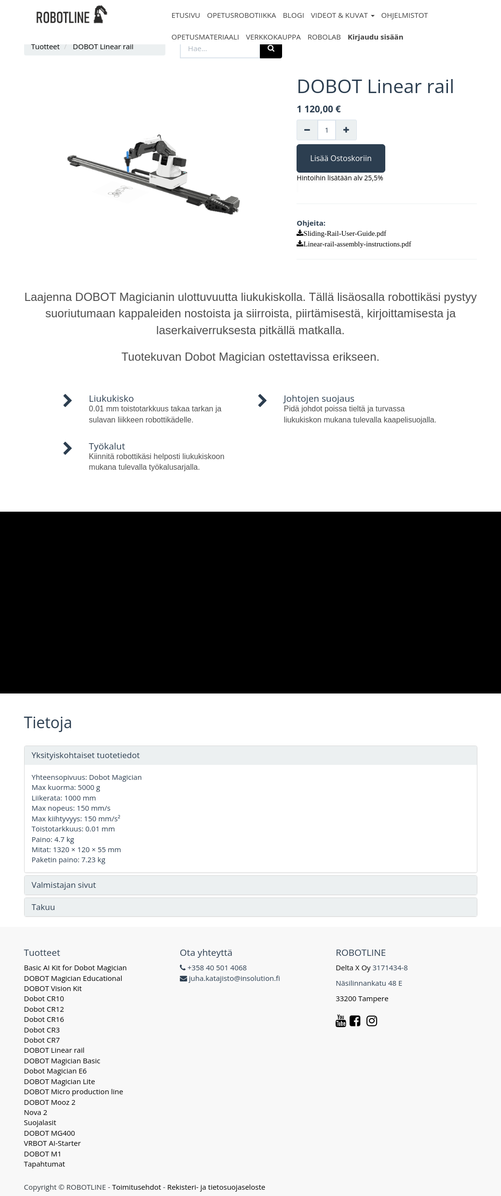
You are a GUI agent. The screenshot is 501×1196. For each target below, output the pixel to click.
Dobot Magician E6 (55, 1070)
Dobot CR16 (44, 1019)
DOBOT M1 (43, 1153)
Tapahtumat (44, 1164)
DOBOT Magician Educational (73, 978)
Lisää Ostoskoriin (340, 158)
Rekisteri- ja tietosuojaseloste (216, 1187)
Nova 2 (36, 1112)
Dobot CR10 (44, 998)
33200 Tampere (363, 998)
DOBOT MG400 (49, 1133)
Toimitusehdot (136, 1187)
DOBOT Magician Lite (59, 1081)
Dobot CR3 (42, 1029)
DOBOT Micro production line (73, 1091)
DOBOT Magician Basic (62, 1060)
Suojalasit (40, 1122)
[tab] (251, 755)
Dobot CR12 (44, 1009)
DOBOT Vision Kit (53, 988)
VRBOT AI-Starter (52, 1143)
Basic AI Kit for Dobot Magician (75, 967)
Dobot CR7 (42, 1040)
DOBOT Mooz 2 (50, 1102)
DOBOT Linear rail (54, 1050)
